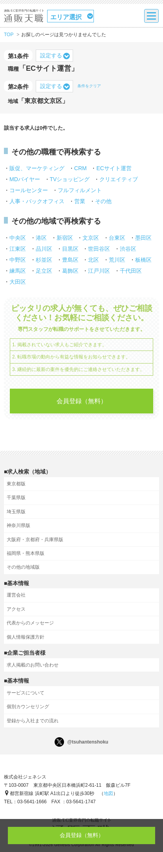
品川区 (44, 249)
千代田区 (131, 271)
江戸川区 (99, 271)
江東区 (17, 249)
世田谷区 (99, 249)
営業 (79, 201)
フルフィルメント (80, 190)
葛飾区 (70, 271)
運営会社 (16, 595)
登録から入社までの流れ (33, 720)
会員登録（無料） (82, 401)
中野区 (17, 260)
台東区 (117, 238)
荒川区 (117, 260)
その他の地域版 (23, 567)
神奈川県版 (18, 525)
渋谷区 (128, 249)
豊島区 (70, 260)
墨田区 (143, 238)
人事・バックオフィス (36, 201)
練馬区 (17, 271)
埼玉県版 (16, 511)
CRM (80, 168)
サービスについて (25, 693)
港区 (41, 238)
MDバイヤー (24, 179)
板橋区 (143, 260)
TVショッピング (70, 179)
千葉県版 (16, 497)
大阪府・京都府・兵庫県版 (35, 539)
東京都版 (16, 484)
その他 (103, 201)
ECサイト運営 (113, 168)
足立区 (44, 271)
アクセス (16, 609)
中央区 (17, 238)
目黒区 (70, 249)
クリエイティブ (118, 179)
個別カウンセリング (28, 706)
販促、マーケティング (36, 168)
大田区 (17, 282)
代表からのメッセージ (30, 623)
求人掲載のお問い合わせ (33, 665)
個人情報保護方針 (25, 637)
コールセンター (28, 190)
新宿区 (65, 238)
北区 (93, 260)
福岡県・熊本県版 (25, 553)
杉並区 (44, 260)
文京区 (90, 238)
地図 (108, 793)
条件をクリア (89, 86)
